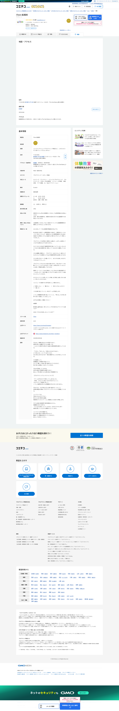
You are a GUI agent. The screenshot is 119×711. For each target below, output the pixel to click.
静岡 (41, 581)
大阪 (50, 588)
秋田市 (72, 573)
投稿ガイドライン (82, 514)
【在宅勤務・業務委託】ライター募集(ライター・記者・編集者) (30, 539)
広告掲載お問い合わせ (63, 512)
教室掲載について (62, 509)
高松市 (44, 592)
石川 (50, 585)
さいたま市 (64, 577)
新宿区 (83, 577)
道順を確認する (96, 109)
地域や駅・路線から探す (43, 505)
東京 (80, 577)
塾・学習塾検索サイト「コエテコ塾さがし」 (58, 544)
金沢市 (53, 585)
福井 (59, 585)
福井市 (62, 585)
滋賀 (32, 588)
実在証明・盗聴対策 (21, 674)
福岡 (32, 599)
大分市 (71, 599)
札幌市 (37, 573)
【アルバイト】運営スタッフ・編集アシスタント (27, 537)
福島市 (90, 573)
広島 (59, 596)
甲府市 (71, 585)
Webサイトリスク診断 (56, 672)
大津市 (35, 588)
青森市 (46, 573)
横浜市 (93, 577)
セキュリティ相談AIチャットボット (69, 672)
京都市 (44, 588)
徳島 (32, 592)
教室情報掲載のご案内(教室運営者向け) (80, 3)
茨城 (32, 577)
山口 (68, 596)
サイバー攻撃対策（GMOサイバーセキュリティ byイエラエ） (38, 674)
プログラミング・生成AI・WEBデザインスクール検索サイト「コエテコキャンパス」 (66, 537)
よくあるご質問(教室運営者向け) (96, 3)
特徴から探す (41, 512)
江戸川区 (31, 102)
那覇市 (35, 601)
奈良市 (71, 588)
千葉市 (74, 577)
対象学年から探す (42, 507)
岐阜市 (35, 581)
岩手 (51, 573)
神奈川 (89, 577)
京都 (41, 588)
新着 (17, 512)
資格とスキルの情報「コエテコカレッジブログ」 (59, 553)
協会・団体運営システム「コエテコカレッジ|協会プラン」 (61, 561)
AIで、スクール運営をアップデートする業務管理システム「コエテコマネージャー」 (66, 546)
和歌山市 (82, 588)
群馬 (51, 577)
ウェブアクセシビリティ (83, 524)
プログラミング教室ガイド (22, 505)
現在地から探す (41, 514)
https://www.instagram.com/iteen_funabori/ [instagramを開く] (48, 333)
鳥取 (32, 596)
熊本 (59, 599)
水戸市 (35, 577)
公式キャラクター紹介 (83, 521)
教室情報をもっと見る (65, 30)
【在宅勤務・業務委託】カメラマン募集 (25, 541)
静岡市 (44, 581)
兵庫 (59, 588)
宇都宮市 (45, 577)
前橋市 (54, 577)
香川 (41, 592)
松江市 (44, 596)
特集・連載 (18, 507)
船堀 (43, 156)
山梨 (68, 585)
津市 (63, 581)
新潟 (32, 585)
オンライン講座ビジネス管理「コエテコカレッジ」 (59, 551)
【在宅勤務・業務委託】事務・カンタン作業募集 (27, 544)
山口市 (71, 596)
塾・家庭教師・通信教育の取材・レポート (25, 519)
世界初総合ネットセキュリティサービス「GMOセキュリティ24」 (29, 672)
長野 (77, 585)
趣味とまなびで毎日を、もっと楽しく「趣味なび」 (59, 558)
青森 (42, 573)
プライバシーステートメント (84, 512)
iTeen (34, 316)
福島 (87, 573)
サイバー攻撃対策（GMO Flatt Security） (58, 674)
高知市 (62, 592)
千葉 (71, 577)
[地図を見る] (65, 156)
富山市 (44, 585)
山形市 (81, 573)
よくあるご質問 (61, 505)
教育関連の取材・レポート (22, 524)
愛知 (50, 581)
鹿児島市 (91, 599)
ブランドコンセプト (82, 519)
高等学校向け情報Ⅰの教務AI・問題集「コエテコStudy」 (60, 556)
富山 (41, 585)
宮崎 (77, 599)
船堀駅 (20, 109)
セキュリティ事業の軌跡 (80, 674)
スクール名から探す (42, 509)
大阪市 (53, 588)
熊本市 (62, 599)
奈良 (68, 588)
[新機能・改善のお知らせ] (69, 6)
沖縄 (32, 601)
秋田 (69, 573)
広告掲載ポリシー (82, 529)
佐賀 (41, 599)
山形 (78, 573)
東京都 (27, 102)
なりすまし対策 (71, 674)
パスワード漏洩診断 (47, 672)
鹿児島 (86, 599)
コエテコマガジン (20, 509)
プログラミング (19, 514)
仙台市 (63, 573)
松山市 (53, 592)
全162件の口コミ (41, 20)
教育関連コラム (19, 521)
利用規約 (80, 505)
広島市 (62, 596)
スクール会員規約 (82, 507)
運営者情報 (60, 517)
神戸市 (62, 588)
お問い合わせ (61, 507)
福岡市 (35, 599)
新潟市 (35, 585)
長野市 (80, 585)
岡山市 (53, 596)
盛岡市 (54, 573)
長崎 (50, 599)
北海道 (33, 573)
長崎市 (53, 599)
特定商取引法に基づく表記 (84, 509)
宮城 (60, 573)
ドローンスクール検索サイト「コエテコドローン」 (59, 539)
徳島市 (35, 592)
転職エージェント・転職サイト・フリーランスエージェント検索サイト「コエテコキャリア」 (68, 541)
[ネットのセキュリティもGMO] (12, 1)
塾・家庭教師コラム (20, 517)
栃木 (41, 577)
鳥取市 (35, 596)
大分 (68, 599)
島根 (41, 596)
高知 (59, 592)
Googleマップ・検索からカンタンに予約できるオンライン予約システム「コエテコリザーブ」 (69, 549)
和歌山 (77, 588)
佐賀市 (44, 599)
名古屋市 (54, 581)
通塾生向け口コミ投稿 (96, 173)
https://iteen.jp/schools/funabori (42, 325)
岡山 (50, 596)
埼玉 (60, 577)
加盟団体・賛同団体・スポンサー (85, 517)
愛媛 (50, 592)
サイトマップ (81, 526)
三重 (60, 581)
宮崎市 (80, 599)
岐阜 (32, 581)
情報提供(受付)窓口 (62, 514)
